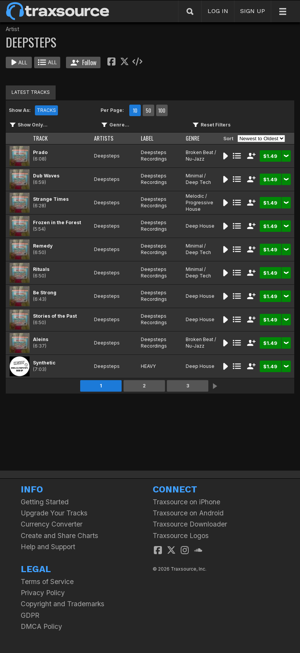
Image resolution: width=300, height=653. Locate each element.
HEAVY (148, 366)
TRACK (40, 138)
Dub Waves (46, 176)
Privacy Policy (43, 593)
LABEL (147, 138)
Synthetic (44, 363)
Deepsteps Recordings (154, 155)
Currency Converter (51, 524)
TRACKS (46, 110)
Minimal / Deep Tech (198, 179)
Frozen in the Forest (57, 222)
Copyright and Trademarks (62, 604)
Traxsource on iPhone (186, 502)
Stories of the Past (55, 316)
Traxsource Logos (181, 536)
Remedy (43, 246)
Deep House (200, 226)
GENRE (192, 138)
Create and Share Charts (59, 536)
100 (161, 110)
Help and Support (48, 547)
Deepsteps (107, 156)
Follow (83, 62)
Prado (40, 152)
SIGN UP (252, 11)
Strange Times (51, 199)
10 (135, 110)
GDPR (30, 615)
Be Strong (44, 292)
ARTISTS (104, 138)
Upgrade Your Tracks (54, 513)
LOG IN (218, 11)
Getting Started (45, 502)
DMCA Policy (41, 626)
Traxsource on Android (188, 513)
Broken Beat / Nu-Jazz (201, 155)
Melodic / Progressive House (199, 202)
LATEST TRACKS (31, 92)
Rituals (41, 269)
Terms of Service (47, 582)
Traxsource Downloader (190, 524)
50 (148, 110)
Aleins (40, 339)
